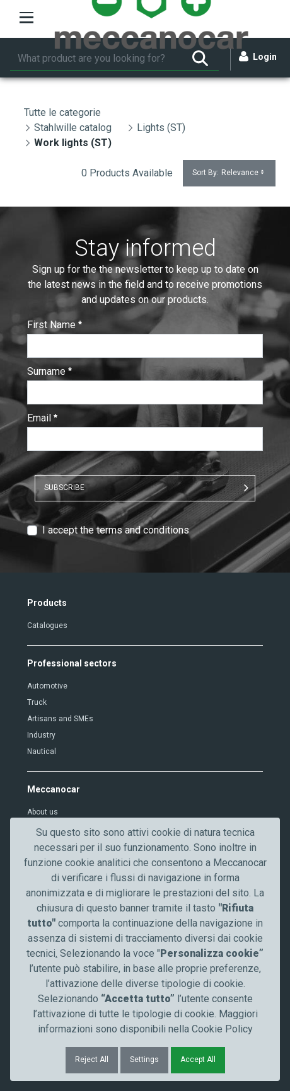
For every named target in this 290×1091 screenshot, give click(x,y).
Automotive (47, 686)
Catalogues (47, 625)
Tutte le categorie (62, 112)
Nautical (41, 751)
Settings (144, 1059)
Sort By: (229, 173)
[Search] (96, 59)
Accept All (198, 1059)
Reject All (91, 1059)
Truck (37, 702)
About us (42, 812)
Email (42, 418)
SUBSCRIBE (64, 487)
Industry (41, 735)
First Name (54, 325)
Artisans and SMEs (60, 718)
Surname (49, 371)
